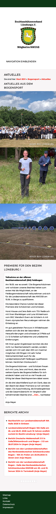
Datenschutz (9, 504)
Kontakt (6, 501)
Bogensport (33, 79)
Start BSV (21, 79)
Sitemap (7, 495)
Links (5, 498)
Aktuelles (46, 79)
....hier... (36, 395)
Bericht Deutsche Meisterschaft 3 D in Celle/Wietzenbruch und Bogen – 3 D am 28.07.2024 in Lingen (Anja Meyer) (28, 441)
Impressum (8, 507)
